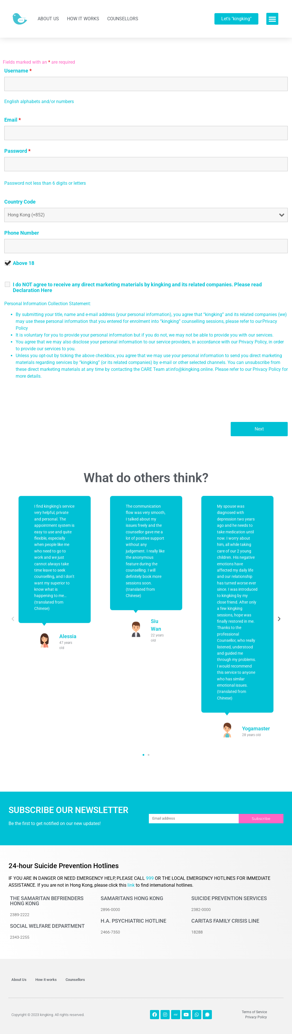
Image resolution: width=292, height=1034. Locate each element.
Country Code (20, 202)
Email (12, 120)
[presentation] (47, 404)
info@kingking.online (191, 369)
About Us (48, 18)
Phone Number (21, 233)
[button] (272, 19)
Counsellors (122, 18)
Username (18, 71)
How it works (83, 18)
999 (150, 878)
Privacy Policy (267, 369)
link (131, 885)
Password (17, 151)
